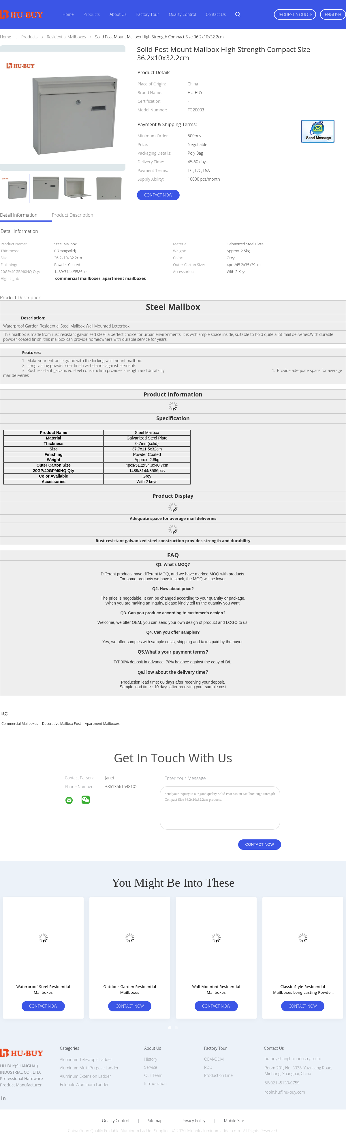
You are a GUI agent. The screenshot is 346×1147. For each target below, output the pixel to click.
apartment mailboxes (102, 723)
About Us (118, 14)
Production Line (218, 1075)
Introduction (155, 1083)
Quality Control (182, 14)
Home (68, 14)
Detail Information (18, 215)
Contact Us (216, 14)
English (333, 14)
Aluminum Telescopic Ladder (86, 1059)
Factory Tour (147, 14)
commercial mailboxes (19, 723)
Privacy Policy (193, 1121)
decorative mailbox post (61, 723)
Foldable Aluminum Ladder (84, 1084)
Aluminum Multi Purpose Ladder (89, 1068)
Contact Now (158, 195)
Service (150, 1067)
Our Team (153, 1075)
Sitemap (155, 1121)
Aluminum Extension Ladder (85, 1076)
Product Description (72, 215)
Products (92, 14)
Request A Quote (295, 14)
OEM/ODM (214, 1059)
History (150, 1059)
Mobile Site (234, 1121)
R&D (208, 1067)
